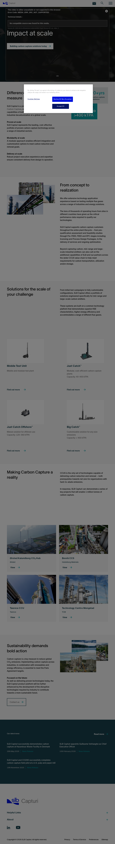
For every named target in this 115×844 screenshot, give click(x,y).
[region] (58, 98)
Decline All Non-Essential (63, 99)
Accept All (60, 106)
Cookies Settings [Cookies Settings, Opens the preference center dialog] (34, 99)
